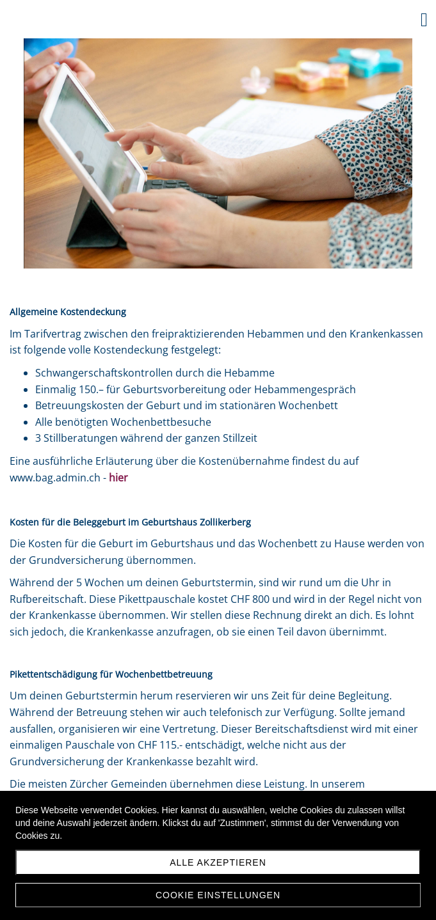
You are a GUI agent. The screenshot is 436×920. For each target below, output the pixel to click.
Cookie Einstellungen (218, 895)
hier (118, 478)
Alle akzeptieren (218, 862)
